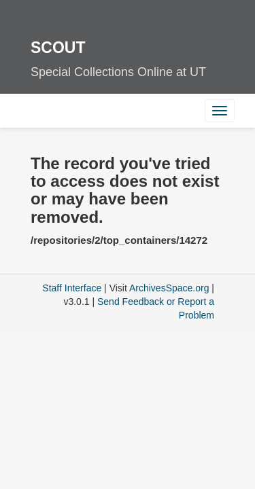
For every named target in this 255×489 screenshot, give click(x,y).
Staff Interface (71, 288)
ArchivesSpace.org (169, 288)
